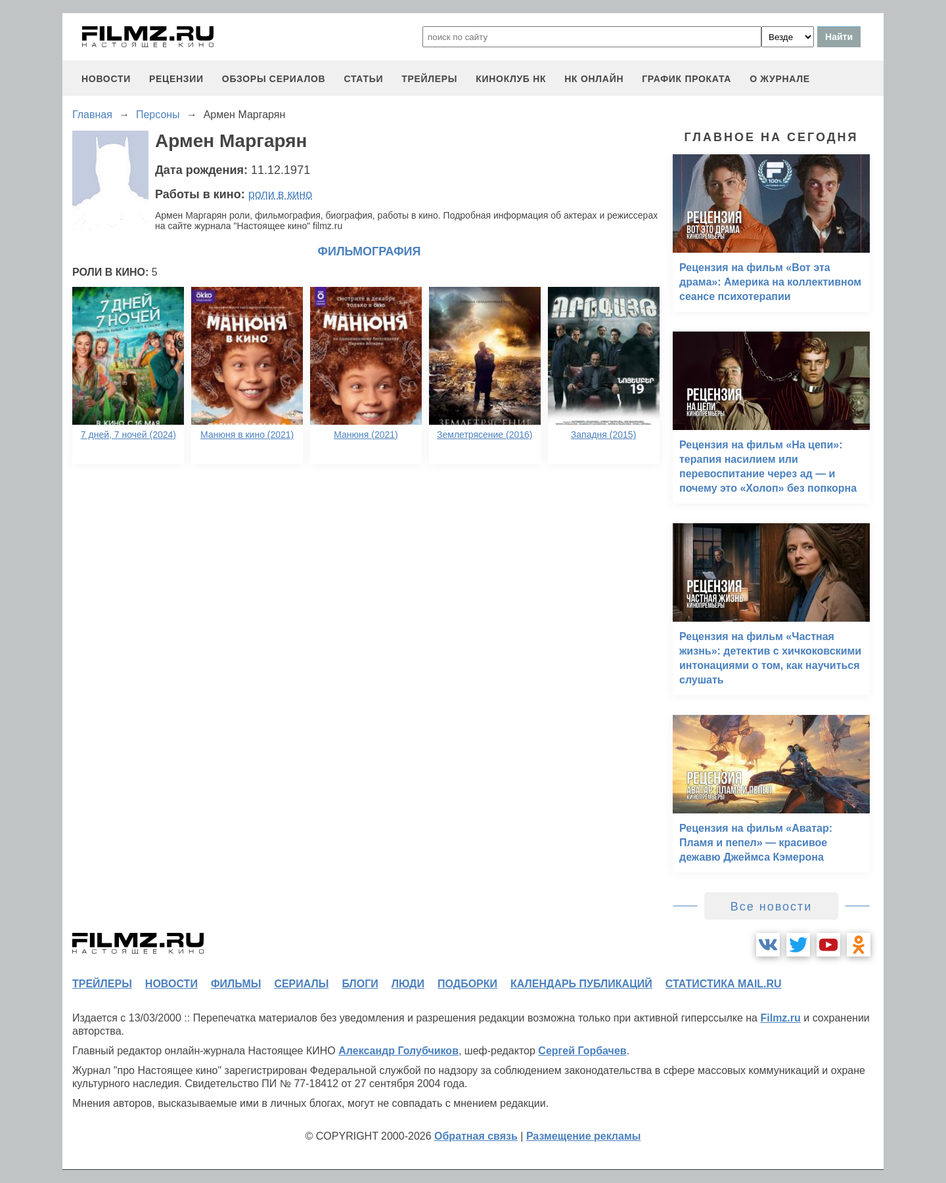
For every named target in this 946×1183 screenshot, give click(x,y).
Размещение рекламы (583, 1136)
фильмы (236, 983)
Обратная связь (476, 1136)
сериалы (301, 983)
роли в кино (280, 194)
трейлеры (429, 79)
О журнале (780, 79)
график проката (686, 79)
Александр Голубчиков (398, 1050)
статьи (363, 79)
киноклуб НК (511, 79)
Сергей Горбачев (582, 1050)
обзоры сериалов (274, 79)
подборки (467, 983)
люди (408, 983)
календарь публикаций (581, 983)
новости (106, 79)
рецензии (176, 79)
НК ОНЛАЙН (593, 79)
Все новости (772, 906)
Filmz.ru (780, 1017)
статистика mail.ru (723, 983)
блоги (360, 983)
